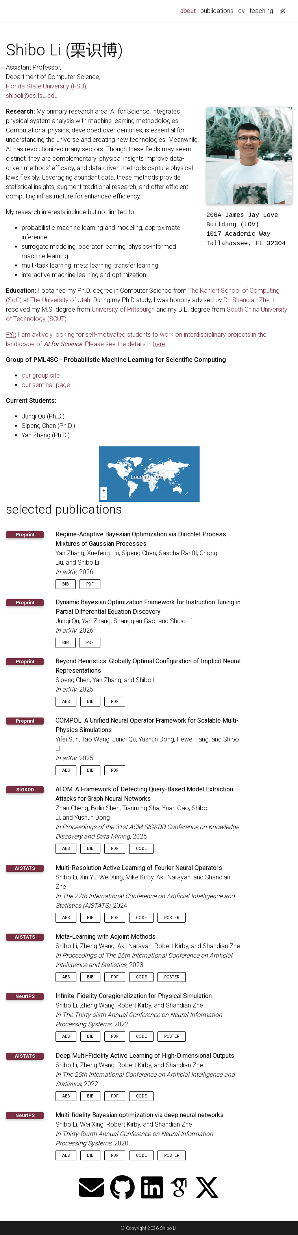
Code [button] (141, 848)
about (189, 10)
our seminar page (46, 385)
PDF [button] (90, 584)
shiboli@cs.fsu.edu (31, 95)
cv (241, 11)
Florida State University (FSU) (46, 86)
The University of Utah (60, 300)
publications (216, 11)
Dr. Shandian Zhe (247, 300)
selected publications (64, 509)
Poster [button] (171, 917)
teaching (261, 11)
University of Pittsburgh (123, 309)
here (159, 344)
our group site (41, 375)
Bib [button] (65, 584)
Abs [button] (66, 701)
